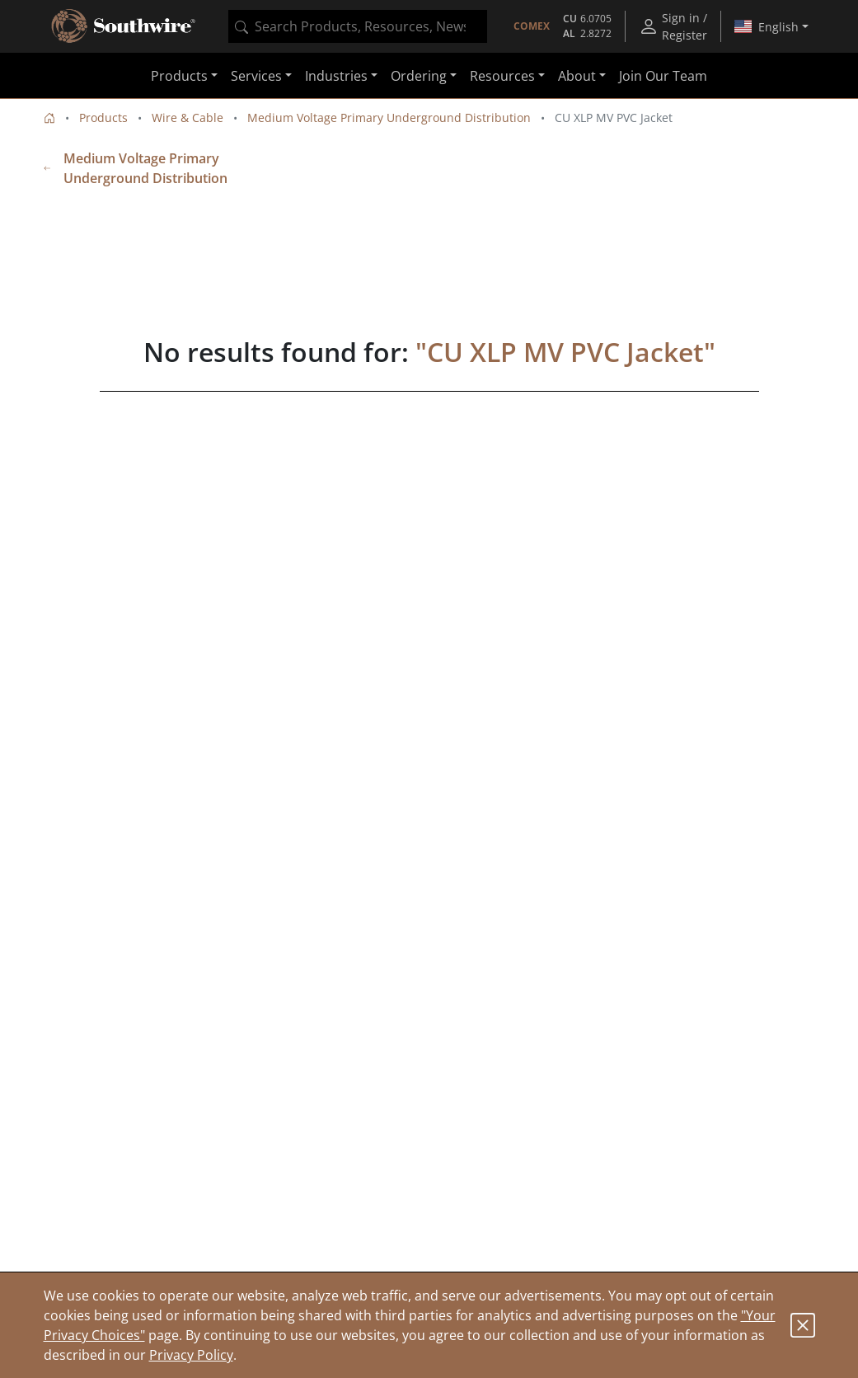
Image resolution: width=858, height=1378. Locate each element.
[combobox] (357, 26)
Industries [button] (336, 76)
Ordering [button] (419, 76)
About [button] (577, 76)
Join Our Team (663, 76)
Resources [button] (502, 76)
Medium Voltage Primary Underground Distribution (389, 117)
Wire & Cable (187, 117)
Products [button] (179, 76)
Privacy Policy (191, 1355)
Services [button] (256, 76)
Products (103, 117)
